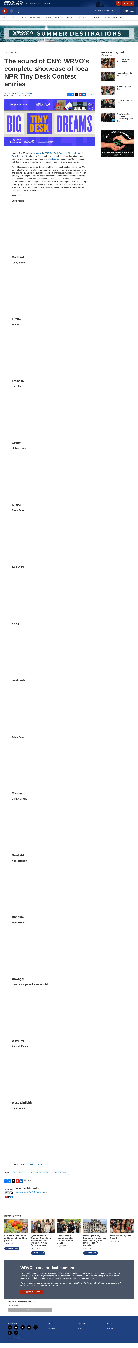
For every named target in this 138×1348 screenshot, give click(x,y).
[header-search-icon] (119, 6)
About (50, 1328)
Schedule (51, 1333)
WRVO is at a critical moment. (47, 1272)
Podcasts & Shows (54, 22)
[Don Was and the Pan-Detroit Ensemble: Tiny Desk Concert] (108, 122)
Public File (108, 1328)
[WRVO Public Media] (9, 1198)
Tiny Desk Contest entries (35, 1169)
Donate (130, 6)
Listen (5, 22)
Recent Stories (12, 1220)
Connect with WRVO (113, 22)
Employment (81, 1328)
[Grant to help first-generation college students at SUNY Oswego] (69, 1230)
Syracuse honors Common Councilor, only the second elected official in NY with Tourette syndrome (42, 1245)
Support (83, 22)
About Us (95, 22)
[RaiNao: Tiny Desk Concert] (108, 95)
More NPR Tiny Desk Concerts (113, 58)
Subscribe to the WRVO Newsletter (22, 1306)
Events (70, 22)
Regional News (60, 1177)
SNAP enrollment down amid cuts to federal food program (15, 1242)
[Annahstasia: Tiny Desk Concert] (108, 67)
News (15, 22)
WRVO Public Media (23, 98)
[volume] (11, 15)
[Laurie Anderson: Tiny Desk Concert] (108, 81)
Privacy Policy (109, 1333)
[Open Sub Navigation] (10, 22)
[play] (5, 15)
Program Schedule (31, 22)
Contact (79, 1333)
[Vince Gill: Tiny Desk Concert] (108, 108)
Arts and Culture (11, 58)
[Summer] (69, 38)
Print (92, 98)
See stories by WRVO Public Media (31, 1196)
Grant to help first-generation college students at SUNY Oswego (65, 1244)
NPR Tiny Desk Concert (40, 1177)
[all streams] (128, 15)
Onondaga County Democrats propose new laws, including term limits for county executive (94, 1245)
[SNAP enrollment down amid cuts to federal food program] (16, 1230)
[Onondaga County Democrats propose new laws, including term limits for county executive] (95, 1230)
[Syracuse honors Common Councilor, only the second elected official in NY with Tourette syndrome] (43, 1230)
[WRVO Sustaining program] (117, 148)
